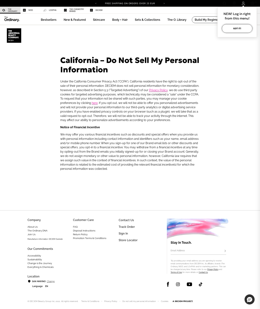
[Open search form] (224, 3)
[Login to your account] (243, 3)
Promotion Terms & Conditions (89, 238)
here (95, 103)
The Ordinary (10, 10)
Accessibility (34, 255)
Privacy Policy (158, 90)
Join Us (31, 234)
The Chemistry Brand (74, 10)
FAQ (75, 226)
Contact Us (203, 272)
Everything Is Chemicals (41, 267)
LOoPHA (50, 10)
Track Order (127, 227)
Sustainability (35, 259)
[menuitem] (10, 10)
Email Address (178, 250)
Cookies (164, 301)
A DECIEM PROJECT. (183, 301)
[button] (74, 20)
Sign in (123, 233)
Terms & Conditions (90, 301)
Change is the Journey (40, 263)
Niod (28, 10)
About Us (33, 226)
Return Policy (80, 234)
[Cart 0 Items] (253, 3)
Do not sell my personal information (139, 301)
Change (50, 281)
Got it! (237, 28)
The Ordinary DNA (37, 230)
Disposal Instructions (84, 230)
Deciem (96, 10)
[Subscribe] (225, 251)
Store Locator (128, 240)
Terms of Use (176, 272)
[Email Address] (198, 251)
